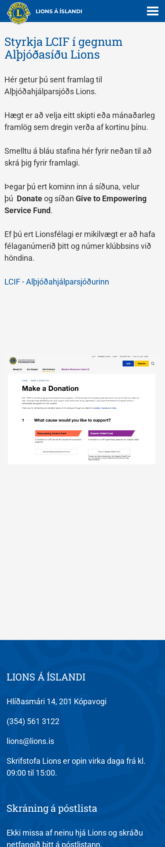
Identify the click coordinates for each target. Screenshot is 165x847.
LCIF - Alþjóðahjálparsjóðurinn (56, 281)
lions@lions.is (30, 741)
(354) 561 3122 (33, 721)
